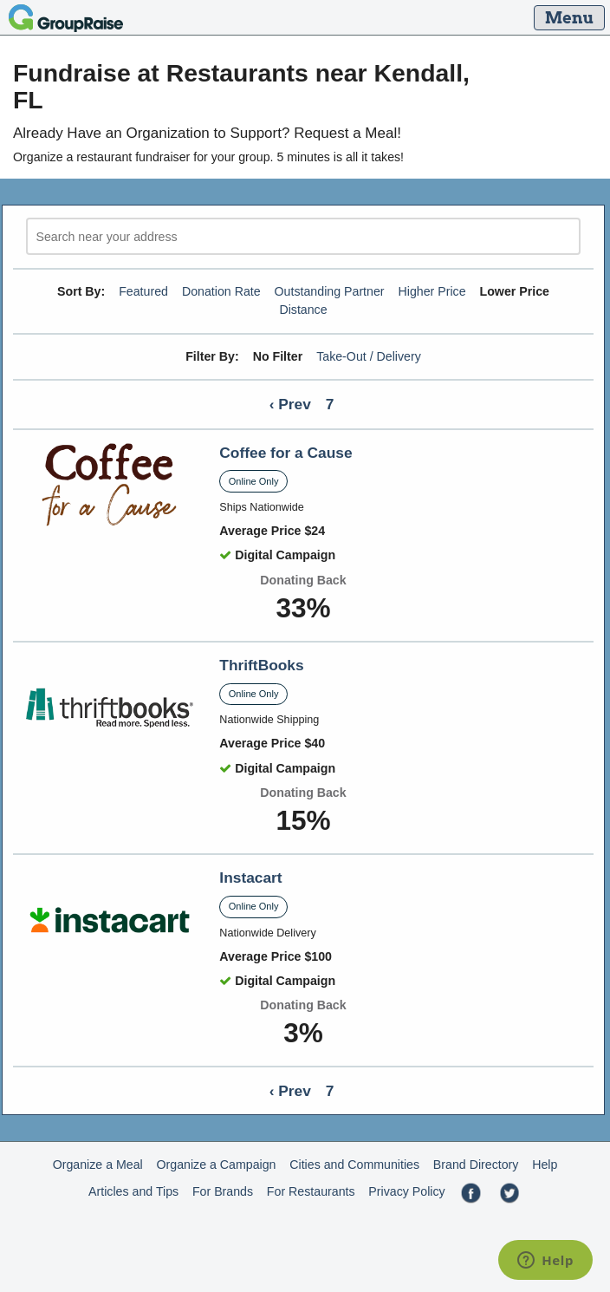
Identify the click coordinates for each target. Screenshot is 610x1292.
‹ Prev (290, 404)
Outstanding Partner (330, 291)
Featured (143, 291)
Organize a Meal (98, 1164)
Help (544, 1164)
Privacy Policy (406, 1191)
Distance (303, 309)
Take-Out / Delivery (368, 356)
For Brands (222, 1191)
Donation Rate (221, 291)
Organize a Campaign (216, 1164)
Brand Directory (476, 1164)
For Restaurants (311, 1191)
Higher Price (432, 291)
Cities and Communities (354, 1164)
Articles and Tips (133, 1191)
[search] (303, 236)
